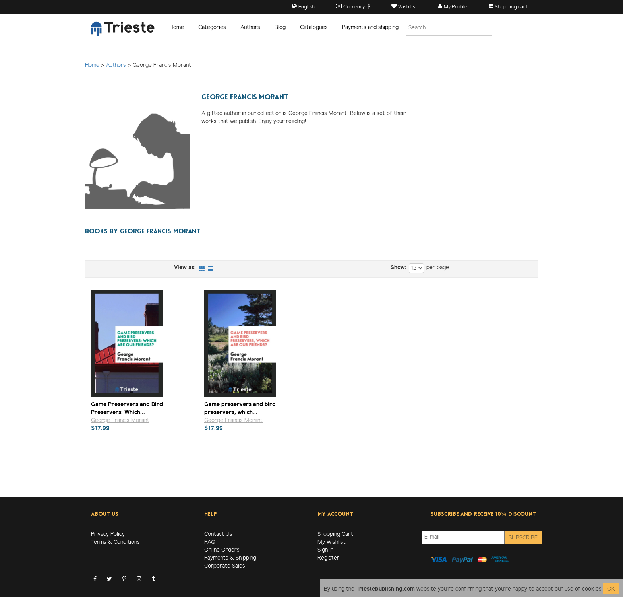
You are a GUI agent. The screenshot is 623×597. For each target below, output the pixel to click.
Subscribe (523, 538)
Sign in (325, 550)
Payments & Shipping (230, 558)
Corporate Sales (224, 566)
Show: (398, 267)
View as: (185, 267)
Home (177, 27)
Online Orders (222, 550)
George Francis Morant (120, 420)
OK (611, 589)
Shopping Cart (335, 534)
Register (328, 558)
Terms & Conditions (115, 542)
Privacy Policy (108, 534)
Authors (250, 27)
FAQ (209, 542)
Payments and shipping (370, 27)
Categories (212, 27)
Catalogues (314, 27)
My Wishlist (331, 542)
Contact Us (218, 534)
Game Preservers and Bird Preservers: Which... (127, 408)
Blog (280, 27)
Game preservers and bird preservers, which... (240, 408)
